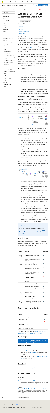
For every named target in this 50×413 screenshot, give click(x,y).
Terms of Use (4, 409)
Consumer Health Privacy (37, 407)
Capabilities (21, 29)
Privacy (28, 407)
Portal (35, 5)
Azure (22, 9)
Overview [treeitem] (5, 47)
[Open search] (44, 2)
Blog (18, 407)
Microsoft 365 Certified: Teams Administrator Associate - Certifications (32, 388)
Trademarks (10, 409)
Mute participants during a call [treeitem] (10, 57)
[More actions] (47, 10)
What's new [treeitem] (6, 23)
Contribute (23, 407)
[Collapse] (13, 10)
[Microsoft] (2, 2)
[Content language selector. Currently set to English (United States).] (7, 404)
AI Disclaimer (4, 407)
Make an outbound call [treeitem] (9, 55)
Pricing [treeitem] (5, 27)
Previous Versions (11, 407)
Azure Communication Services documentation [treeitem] (9, 15)
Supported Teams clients (24, 31)
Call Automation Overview (36, 47)
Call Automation (32, 349)
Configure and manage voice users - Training (27, 380)
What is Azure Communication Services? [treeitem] (9, 21)
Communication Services (30, 9)
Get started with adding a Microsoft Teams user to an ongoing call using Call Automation (33, 341)
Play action (28, 350)
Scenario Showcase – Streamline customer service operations (31, 28)
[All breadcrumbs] (19, 10)
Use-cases (21, 26)
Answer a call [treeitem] (7, 53)
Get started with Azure (43, 5)
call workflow (33, 352)
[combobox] (8, 12)
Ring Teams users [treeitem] (8, 60)
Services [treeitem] (5, 25)
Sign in (47, 1)
